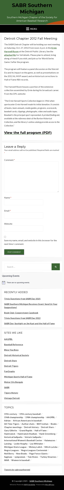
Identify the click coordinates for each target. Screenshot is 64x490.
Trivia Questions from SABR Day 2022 (22, 318)
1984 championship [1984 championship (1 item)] (34, 417)
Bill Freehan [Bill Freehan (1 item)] (42, 424)
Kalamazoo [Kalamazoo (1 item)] (50, 440)
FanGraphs (9, 371)
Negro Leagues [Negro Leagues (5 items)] (11, 450)
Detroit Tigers (11, 366)
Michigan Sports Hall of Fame (18, 376)
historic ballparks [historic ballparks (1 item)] (33, 437)
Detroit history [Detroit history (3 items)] (31, 427)
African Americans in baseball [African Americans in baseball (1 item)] (27, 420)
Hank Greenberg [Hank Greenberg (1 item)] (47, 434)
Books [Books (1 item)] (54, 424)
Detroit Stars (10, 360)
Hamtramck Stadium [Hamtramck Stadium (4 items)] (27, 434)
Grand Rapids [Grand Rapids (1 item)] (25, 430)
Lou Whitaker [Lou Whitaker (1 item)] (36, 443)
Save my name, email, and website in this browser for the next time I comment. (30, 242)
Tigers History (11, 393)
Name (7, 197)
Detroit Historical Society (16, 355)
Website (8, 223)
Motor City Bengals (13, 382)
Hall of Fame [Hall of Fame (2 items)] (41, 430)
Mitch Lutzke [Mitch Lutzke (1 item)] (51, 447)
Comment (9, 160)
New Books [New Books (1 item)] (21, 453)
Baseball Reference (13, 344)
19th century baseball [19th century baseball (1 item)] (30, 414)
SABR (6, 387)
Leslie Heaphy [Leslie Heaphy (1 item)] (21, 443)
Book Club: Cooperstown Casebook (21, 312)
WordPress (49, 485)
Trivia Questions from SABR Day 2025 (22, 298)
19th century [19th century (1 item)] (10, 414)
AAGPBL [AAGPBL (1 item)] (50, 417)
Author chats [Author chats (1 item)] (28, 424)
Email (7, 210)
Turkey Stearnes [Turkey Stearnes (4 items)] (48, 457)
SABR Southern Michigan (40, 481)
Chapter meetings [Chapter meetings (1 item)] (13, 427)
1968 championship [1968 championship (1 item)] (13, 417)
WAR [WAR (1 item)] (6, 460)
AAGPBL (8, 339)
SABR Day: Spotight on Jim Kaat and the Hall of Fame (29, 323)
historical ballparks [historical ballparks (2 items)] (13, 437)
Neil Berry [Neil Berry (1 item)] (9, 453)
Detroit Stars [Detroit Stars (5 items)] (47, 427)
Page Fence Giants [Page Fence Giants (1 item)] (38, 453)
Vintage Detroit (12, 398)
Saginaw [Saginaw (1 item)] (8, 457)
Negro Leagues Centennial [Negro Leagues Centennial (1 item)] (34, 450)
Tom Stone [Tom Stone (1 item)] (33, 457)
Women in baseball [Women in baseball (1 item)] (20, 460)
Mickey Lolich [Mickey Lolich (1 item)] (35, 447)
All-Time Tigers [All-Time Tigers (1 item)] (11, 424)
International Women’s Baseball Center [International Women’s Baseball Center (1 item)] (23, 440)
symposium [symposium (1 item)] (20, 457)
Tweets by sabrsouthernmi (17, 469)
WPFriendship (29, 485)
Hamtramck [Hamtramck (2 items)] (9, 434)
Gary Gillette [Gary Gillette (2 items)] (10, 430)
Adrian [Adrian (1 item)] (7, 420)
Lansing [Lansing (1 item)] (8, 443)
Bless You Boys (11, 350)
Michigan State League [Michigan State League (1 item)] (15, 447)
